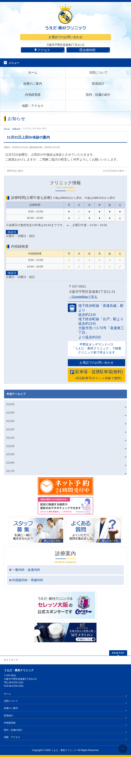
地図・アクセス (12, 737)
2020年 (10, 446)
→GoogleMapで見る (83, 296)
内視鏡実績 (10, 722)
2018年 (10, 462)
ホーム (7, 693)
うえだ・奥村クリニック (64, 750)
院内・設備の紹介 (13, 730)
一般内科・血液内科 (26, 569)
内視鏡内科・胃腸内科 (27, 580)
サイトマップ (11, 660)
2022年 (10, 429)
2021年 (10, 437)
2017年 (10, 471)
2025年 (10, 404)
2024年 (10, 412)
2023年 (10, 421)
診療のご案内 (11, 708)
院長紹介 (8, 715)
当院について (11, 701)
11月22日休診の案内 (115, 170)
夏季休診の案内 (13, 170)
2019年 (10, 454)
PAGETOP (118, 653)
